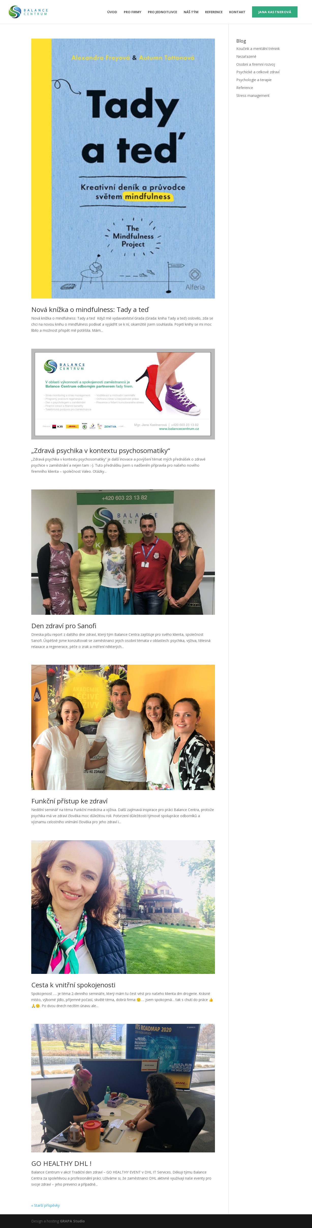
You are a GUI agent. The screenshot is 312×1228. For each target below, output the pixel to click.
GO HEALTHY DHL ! (61, 1163)
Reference (214, 12)
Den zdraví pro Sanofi (63, 625)
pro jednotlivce (162, 12)
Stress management (253, 95)
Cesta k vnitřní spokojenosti (73, 984)
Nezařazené (246, 56)
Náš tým (191, 12)
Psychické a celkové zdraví (257, 71)
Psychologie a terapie (254, 79)
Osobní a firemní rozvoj (255, 64)
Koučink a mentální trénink (258, 48)
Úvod (112, 12)
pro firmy (132, 12)
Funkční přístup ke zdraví (69, 800)
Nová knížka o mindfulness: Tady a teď (90, 309)
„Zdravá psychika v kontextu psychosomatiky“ (100, 450)
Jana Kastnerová (274, 12)
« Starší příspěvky (45, 1205)
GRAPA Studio (72, 1221)
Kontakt (237, 12)
